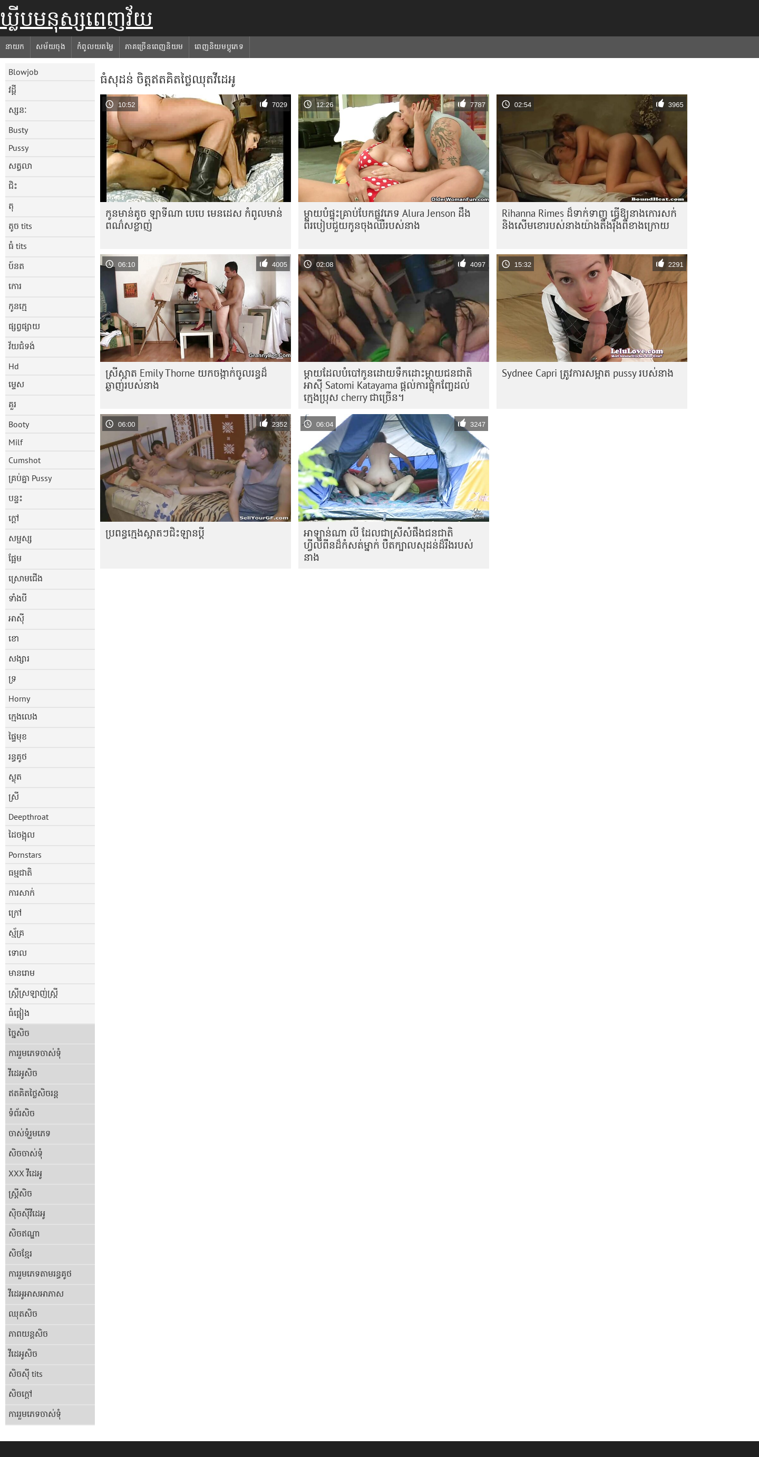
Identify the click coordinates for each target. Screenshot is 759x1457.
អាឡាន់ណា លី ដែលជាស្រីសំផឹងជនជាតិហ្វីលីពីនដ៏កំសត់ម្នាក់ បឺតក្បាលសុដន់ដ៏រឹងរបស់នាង (388, 544)
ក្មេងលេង (22, 716)
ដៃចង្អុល (21, 834)
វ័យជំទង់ (21, 346)
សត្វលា (20, 165)
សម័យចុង (51, 46)
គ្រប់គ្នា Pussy (30, 478)
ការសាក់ (21, 892)
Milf (15, 442)
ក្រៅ (15, 912)
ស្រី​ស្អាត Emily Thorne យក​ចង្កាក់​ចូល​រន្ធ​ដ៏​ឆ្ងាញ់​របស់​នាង (186, 379)
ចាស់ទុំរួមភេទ (29, 1133)
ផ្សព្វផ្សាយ (24, 326)
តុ (11, 205)
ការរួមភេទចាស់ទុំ (34, 1053)
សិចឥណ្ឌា (24, 1233)
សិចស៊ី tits (25, 1373)
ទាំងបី (17, 598)
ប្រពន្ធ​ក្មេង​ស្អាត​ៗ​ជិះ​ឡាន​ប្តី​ (155, 532)
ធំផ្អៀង (19, 1013)
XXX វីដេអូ (25, 1173)
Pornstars (25, 854)
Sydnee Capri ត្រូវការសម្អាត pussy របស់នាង (588, 373)
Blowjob (23, 71)
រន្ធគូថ (17, 756)
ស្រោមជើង (25, 578)
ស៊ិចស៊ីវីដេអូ (26, 1213)
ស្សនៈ (17, 109)
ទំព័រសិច (21, 1113)
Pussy (18, 147)
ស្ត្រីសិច (20, 1193)
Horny (19, 698)
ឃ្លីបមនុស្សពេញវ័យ (76, 18)
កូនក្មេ (17, 306)
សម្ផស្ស (20, 538)
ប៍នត (16, 266)
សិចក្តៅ (20, 1393)
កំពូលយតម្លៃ (95, 46)
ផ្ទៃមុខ (17, 736)
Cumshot (24, 460)
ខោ (13, 638)
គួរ (12, 404)
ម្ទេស (16, 384)
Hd (13, 366)
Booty (18, 424)
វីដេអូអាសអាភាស (36, 1293)
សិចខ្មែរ (20, 1253)
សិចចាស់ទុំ (25, 1153)
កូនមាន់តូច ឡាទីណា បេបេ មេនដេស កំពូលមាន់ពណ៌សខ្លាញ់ (194, 219)
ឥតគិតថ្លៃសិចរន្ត (33, 1093)
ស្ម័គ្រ (16, 932)
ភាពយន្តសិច (28, 1333)
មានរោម (21, 972)
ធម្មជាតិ (20, 872)
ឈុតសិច (22, 1313)
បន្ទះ (15, 498)
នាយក (15, 46)
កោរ (15, 286)
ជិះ (12, 185)
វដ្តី (12, 89)
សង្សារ (19, 658)
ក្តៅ (13, 518)
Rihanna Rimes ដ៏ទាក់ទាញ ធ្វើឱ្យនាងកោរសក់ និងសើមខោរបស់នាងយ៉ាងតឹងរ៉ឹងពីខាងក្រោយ (589, 219)
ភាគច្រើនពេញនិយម (154, 46)
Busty (18, 129)
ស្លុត (15, 776)
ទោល (17, 952)
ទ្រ (12, 678)
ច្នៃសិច (19, 1033)
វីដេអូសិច (22, 1073)
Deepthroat (28, 816)
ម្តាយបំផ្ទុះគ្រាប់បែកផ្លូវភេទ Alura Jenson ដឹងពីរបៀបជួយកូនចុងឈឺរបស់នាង (387, 219)
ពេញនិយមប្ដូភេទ (219, 46)
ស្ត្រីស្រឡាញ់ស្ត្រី (33, 993)
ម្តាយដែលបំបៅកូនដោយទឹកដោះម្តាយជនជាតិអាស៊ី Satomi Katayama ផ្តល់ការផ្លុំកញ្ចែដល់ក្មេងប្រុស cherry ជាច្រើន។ (388, 385)
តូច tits (20, 226)
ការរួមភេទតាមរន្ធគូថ (40, 1273)
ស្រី (13, 796)
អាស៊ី (16, 618)
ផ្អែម (15, 558)
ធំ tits (17, 246)
